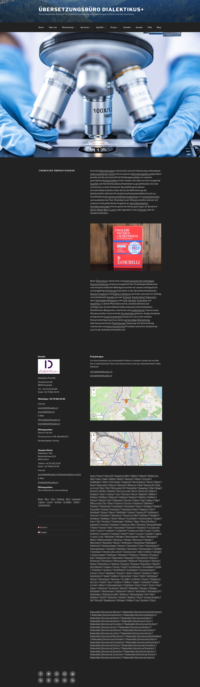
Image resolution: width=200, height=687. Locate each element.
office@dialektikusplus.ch (49, 420)
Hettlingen (105, 518)
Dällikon (152, 494)
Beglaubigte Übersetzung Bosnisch (107, 615)
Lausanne (76, 499)
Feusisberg (117, 506)
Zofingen (121, 600)
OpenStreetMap (155, 419)
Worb (139, 597)
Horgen (157, 518)
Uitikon (102, 585)
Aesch (100, 476)
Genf (68, 499)
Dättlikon (103, 497)
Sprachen (86, 27)
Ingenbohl (94, 524)
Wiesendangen (136, 594)
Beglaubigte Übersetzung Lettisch (105, 633)
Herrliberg (94, 518)
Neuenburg (139, 542)
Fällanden (148, 503)
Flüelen (157, 506)
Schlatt (158, 567)
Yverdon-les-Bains (152, 597)
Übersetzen (101, 281)
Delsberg (123, 497)
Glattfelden (121, 512)
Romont (155, 560)
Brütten (102, 491)
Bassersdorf (102, 485)
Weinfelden (141, 591)
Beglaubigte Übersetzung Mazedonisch (107, 636)
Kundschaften (110, 180)
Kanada (132, 300)
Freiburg (60, 499)
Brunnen (94, 491)
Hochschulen (127, 313)
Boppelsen (143, 488)
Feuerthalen (105, 506)
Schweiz (142, 210)
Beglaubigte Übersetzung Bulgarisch (139, 615)
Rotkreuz (115, 564)
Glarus (112, 512)
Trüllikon (127, 582)
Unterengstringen (114, 585)
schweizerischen (151, 197)
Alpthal (112, 479)
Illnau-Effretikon (148, 521)
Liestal (124, 533)
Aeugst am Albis (122, 476)
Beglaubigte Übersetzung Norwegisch (108, 639)
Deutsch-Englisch (99, 294)
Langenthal (121, 530)
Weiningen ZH (154, 591)
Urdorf (137, 585)
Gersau (104, 512)
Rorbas (93, 564)
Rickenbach (107, 560)
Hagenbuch (116, 515)
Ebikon (136, 500)
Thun (109, 582)
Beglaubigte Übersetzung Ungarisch (139, 657)
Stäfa (142, 576)
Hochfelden (132, 518)
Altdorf (120, 479)
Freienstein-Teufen (130, 509)
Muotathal (107, 542)
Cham (102, 494)
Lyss (101, 536)
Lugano (41, 502)
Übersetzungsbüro (140, 174)
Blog (159, 27)
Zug (137, 600)
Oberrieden (132, 548)
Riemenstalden (120, 560)
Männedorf (152, 536)
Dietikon (142, 497)
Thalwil (102, 582)
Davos (134, 494)
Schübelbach (132, 570)
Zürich (93, 210)
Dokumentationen (99, 284)
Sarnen (116, 567)
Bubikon (111, 491)
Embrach (119, 503)
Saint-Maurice (96, 567)
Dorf (109, 500)
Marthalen (109, 536)
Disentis (102, 500)
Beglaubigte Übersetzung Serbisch (105, 648)
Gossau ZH (141, 512)
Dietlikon (151, 497)
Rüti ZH (155, 564)
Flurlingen (147, 506)
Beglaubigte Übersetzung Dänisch (105, 618)
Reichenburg (142, 558)
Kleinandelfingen (154, 524)
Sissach (137, 573)
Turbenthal (145, 582)
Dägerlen (143, 494)
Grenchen (94, 515)
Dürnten (127, 500)
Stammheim (125, 576)
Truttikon (118, 582)
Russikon (125, 564)
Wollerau (131, 597)
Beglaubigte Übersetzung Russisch (105, 645)
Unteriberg (128, 585)
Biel (107, 488)
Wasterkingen (108, 591)
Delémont (113, 497)
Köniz (110, 527)
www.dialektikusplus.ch (48, 408)
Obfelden (158, 548)
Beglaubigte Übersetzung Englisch (136, 618)
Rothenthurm (104, 564)
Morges (128, 539)
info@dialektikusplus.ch (48, 482)
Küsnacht (131, 527)
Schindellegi (148, 567)
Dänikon (93, 497)
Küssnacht (141, 527)
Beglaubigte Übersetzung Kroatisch (138, 630)
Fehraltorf (94, 506)
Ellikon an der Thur (98, 503)
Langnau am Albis (135, 530)
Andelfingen (95, 482)
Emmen (128, 503)
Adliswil (142, 476)
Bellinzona (132, 485)
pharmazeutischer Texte (102, 174)
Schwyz (58, 502)
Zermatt (98, 600)
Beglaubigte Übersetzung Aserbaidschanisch (142, 612)
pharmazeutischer (133, 281)
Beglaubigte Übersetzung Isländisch (134, 627)
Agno (98, 479)
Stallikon (115, 576)
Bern (106, 210)
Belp (140, 485)
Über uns (53, 27)
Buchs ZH (143, 491)
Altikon (138, 479)
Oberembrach (152, 545)
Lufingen (149, 533)
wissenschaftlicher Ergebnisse (123, 197)
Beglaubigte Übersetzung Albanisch (105, 612)
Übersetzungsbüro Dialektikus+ (91, 9)
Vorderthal (113, 588)
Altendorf (129, 479)
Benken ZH (149, 485)
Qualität (101, 27)
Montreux (118, 539)
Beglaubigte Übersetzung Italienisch (105, 630)
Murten (117, 542)
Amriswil (146, 479)
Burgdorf (94, 494)
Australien (142, 300)
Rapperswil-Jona (103, 558)
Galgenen (144, 509)
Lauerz (148, 530)
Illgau (137, 521)
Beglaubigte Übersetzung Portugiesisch (107, 642)
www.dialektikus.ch (46, 412)
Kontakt (127, 27)
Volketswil (102, 588)
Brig (151, 488)
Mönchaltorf (95, 542)
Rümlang (135, 564)
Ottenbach (123, 555)
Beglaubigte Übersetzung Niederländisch (143, 636)
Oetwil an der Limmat (112, 551)
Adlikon (134, 476)
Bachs (150, 482)
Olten (140, 551)
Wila (152, 594)
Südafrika (95, 303)
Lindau (131, 533)
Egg (143, 500)
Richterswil (95, 560)
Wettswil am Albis (110, 594)
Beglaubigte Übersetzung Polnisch (141, 639)
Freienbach (115, 509)
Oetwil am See (129, 551)
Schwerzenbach (147, 570)
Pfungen (153, 555)
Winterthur (112, 597)
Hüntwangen (117, 521)
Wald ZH (123, 588)
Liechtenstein (44, 505)
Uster (144, 585)
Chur (53, 499)
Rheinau (153, 558)
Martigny (120, 536)
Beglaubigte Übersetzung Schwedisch (138, 645)
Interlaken (114, 524)
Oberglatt (111, 548)
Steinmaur (115, 579)
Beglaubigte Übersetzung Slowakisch (138, 648)
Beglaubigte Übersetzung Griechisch (140, 624)
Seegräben (110, 573)
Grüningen (105, 515)
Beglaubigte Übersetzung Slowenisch (106, 651)
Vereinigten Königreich (106, 300)
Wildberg (94, 597)
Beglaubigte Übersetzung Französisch (106, 624)
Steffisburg (152, 576)
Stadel (106, 576)
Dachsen (126, 494)
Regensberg (117, 558)
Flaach (139, 506)
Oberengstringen (97, 548)
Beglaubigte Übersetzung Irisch (103, 627)
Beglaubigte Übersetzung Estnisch (105, 621)
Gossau (131, 512)
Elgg (156, 500)
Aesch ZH (109, 476)
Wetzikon (124, 594)
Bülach (152, 491)
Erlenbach (137, 503)
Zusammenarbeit (113, 316)
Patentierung (118, 323)
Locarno (139, 533)
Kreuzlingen (119, 527)
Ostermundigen (98, 555)
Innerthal (104, 524)
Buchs (134, 491)
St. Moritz (136, 579)
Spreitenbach (96, 576)
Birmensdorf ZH (118, 488)
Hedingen (144, 515)
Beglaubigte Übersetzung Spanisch (139, 651)
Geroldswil (94, 512)
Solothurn (146, 573)
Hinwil (114, 518)
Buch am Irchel (123, 491)
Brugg (158, 488)
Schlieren (108, 570)
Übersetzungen (107, 171)
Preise (115, 27)
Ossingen (157, 551)
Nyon (141, 545)
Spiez (155, 573)
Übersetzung (69, 27)
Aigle (105, 479)
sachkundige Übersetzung (137, 320)
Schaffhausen (135, 567)
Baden (157, 482)
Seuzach (121, 573)
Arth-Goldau (115, 482)
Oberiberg (121, 548)
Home (41, 27)
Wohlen (122, 597)
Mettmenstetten (105, 539)
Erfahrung (111, 290)
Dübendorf (117, 500)
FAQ (150, 27)
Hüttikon (129, 521)
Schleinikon (97, 570)
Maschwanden (132, 536)
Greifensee (152, 512)
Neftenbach (127, 542)
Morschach (138, 539)
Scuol (101, 573)
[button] (126, 401)
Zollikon (130, 600)
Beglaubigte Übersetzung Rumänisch (142, 642)
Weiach (130, 591)
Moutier (148, 539)
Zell (91, 600)
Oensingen (96, 551)
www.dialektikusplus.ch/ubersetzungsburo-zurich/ (59, 474)
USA (125, 300)
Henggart (154, 515)
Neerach (121, 545)
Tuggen (136, 582)
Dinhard (93, 500)
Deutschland (138, 297)
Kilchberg (141, 524)
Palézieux (133, 555)
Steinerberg (104, 579)
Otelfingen (111, 555)
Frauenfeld (94, 509)
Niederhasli (95, 545)
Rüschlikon (146, 564)
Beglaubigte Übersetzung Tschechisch (106, 654)
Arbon (105, 482)
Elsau (110, 503)
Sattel (124, 567)
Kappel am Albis (128, 524)
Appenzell (126, 482)
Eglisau (149, 500)
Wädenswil (120, 591)
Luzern (112, 210)
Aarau (92, 476)
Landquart (110, 530)
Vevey (151, 585)
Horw (92, 521)
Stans (135, 576)
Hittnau (121, 518)
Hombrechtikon (145, 518)
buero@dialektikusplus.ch (49, 423)
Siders (129, 573)
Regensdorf (130, 558)
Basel (100, 210)
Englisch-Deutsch (121, 294)
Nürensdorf (132, 545)
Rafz (92, 558)
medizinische (137, 310)
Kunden (139, 27)
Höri (98, 521)
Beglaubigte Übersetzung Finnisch (136, 621)
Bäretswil (122, 485)
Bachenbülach (139, 482)
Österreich (151, 297)
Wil (146, 594)
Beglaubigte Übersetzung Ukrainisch (106, 657)
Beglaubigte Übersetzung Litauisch (136, 633)
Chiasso (110, 494)
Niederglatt (151, 542)
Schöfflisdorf (119, 570)
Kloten (94, 527)
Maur (142, 536)
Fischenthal (129, 506)
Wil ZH (103, 597)
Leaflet (143, 419)
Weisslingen (95, 594)
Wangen (143, 588)
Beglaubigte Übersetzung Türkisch (140, 654)
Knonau (102, 527)
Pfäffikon (144, 555)
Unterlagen (148, 281)
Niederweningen (109, 545)
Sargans (108, 567)
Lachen (100, 530)
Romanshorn (144, 560)
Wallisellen (133, 588)
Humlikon (106, 521)
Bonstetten (132, 488)
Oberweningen (145, 548)
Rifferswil (133, 560)
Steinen (93, 579)
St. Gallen (67, 502)
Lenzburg (115, 533)
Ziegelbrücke (109, 600)
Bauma (112, 485)
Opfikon (147, 551)
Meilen (93, 539)
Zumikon (144, 600)
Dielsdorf (133, 497)
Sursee (145, 579)
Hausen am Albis (130, 515)
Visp (158, 585)
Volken (93, 588)
